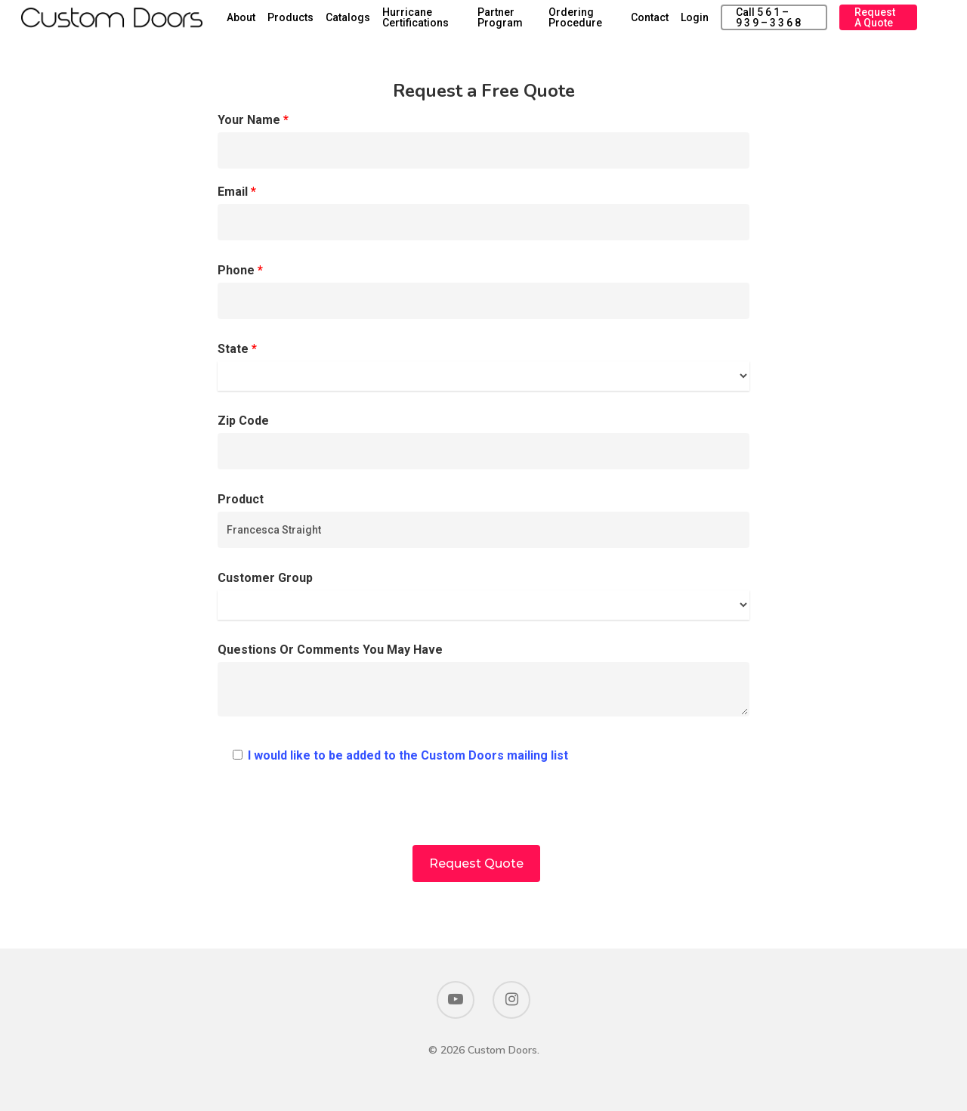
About (304, 24)
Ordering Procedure (613, 24)
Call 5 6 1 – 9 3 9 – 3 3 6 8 (787, 24)
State (483, 366)
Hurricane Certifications (479, 24)
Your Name (483, 141)
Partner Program (549, 24)
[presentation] (483, 815)
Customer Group (483, 595)
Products (354, 24)
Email (483, 212)
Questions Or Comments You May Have (483, 683)
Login (720, 24)
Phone (483, 291)
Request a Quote (881, 24)
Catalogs (411, 24)
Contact (675, 24)
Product (483, 520)
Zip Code (483, 441)
